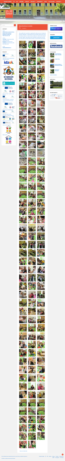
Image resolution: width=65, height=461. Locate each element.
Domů (20, 28)
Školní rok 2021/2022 (23, 451)
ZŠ (14, 1)
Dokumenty (40, 1)
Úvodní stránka (8, 1)
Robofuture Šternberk (57, 70)
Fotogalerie (52, 1)
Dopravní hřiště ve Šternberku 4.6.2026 (58, 65)
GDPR (45, 1)
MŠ (17, 1)
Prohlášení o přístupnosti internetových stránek (8, 458)
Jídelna (27, 1)
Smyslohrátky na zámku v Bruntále (58, 54)
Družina (21, 1)
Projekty (33, 1)
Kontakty (58, 1)
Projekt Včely (57, 59)
